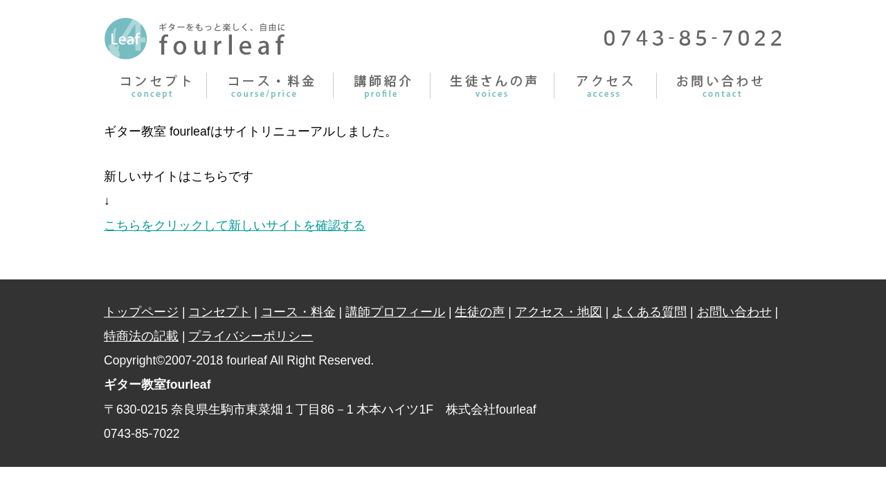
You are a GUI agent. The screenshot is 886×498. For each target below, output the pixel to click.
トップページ (141, 312)
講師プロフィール (382, 86)
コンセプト (155, 86)
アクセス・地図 (558, 312)
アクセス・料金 (605, 86)
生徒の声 (480, 312)
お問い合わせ (719, 86)
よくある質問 (649, 312)
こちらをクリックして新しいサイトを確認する (234, 225)
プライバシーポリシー (250, 336)
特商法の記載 (141, 336)
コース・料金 (270, 86)
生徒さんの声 (492, 86)
